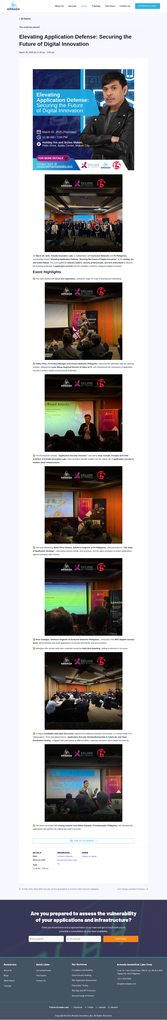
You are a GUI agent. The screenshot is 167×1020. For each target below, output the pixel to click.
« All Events (25, 19)
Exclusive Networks (65, 856)
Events (84, 6)
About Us (60, 6)
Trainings (96, 6)
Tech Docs (110, 6)
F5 (58, 864)
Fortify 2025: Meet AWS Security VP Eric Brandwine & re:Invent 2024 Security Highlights (62, 889)
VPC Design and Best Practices (130, 889)
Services (73, 6)
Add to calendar (84, 841)
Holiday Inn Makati (89, 856)
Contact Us (125, 6)
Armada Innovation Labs (67, 860)
